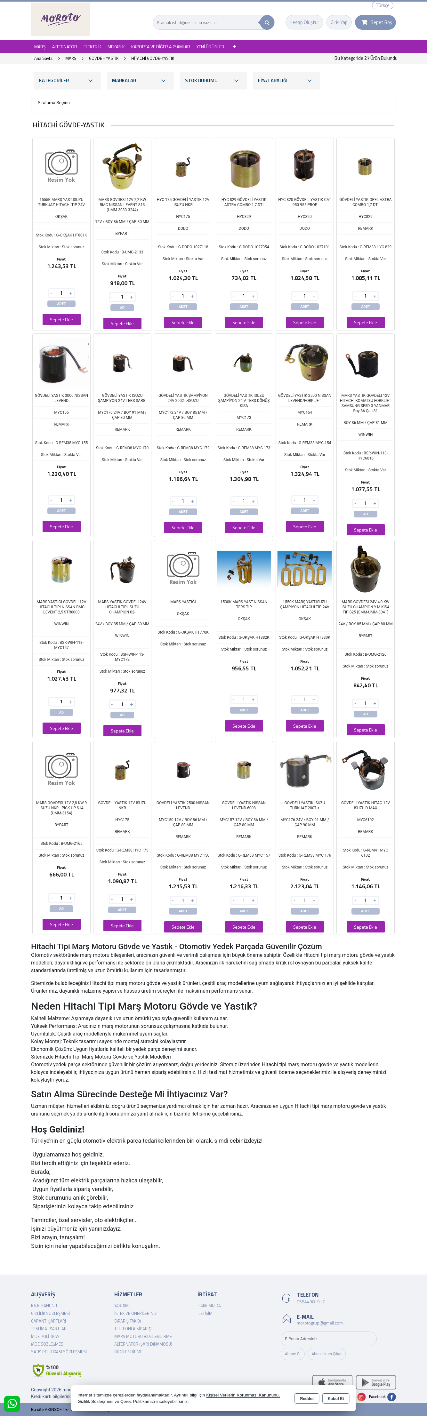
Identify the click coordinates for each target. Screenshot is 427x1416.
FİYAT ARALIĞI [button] (286, 80)
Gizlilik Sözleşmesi (50, 1313)
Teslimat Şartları (49, 1328)
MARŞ (40, 46)
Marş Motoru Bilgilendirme (143, 1336)
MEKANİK (116, 46)
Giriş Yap (339, 22)
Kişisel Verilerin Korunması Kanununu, (243, 1395)
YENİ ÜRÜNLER (210, 46)
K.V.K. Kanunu (44, 1305)
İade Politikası (45, 1336)
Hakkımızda (209, 1305)
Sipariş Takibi (127, 1321)
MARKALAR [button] (140, 80)
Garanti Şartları (48, 1321)
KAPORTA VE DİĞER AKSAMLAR (160, 46)
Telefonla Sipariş (132, 1328)
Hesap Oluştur (304, 22)
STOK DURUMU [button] (213, 80)
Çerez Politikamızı (137, 1401)
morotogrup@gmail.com (320, 1322)
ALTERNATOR (64, 46)
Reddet (307, 1398)
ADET (61, 304)
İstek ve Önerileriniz (135, 1313)
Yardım (121, 1305)
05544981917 (311, 1301)
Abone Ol (293, 1354)
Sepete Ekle (61, 319)
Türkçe (383, 5)
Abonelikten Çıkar (327, 1354)
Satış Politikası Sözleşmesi (59, 1351)
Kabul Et (336, 1398)
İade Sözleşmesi (47, 1344)
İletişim (205, 1313)
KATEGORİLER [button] (67, 80)
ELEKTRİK (92, 46)
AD (122, 308)
